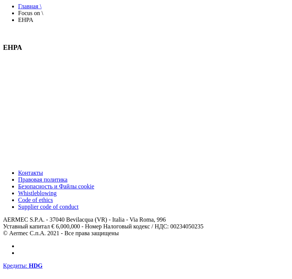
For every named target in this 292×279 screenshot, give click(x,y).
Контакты (30, 173)
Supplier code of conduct (48, 206)
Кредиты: (23, 265)
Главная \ (29, 6)
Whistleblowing (37, 193)
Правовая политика (42, 179)
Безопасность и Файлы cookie (56, 186)
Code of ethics (35, 200)
